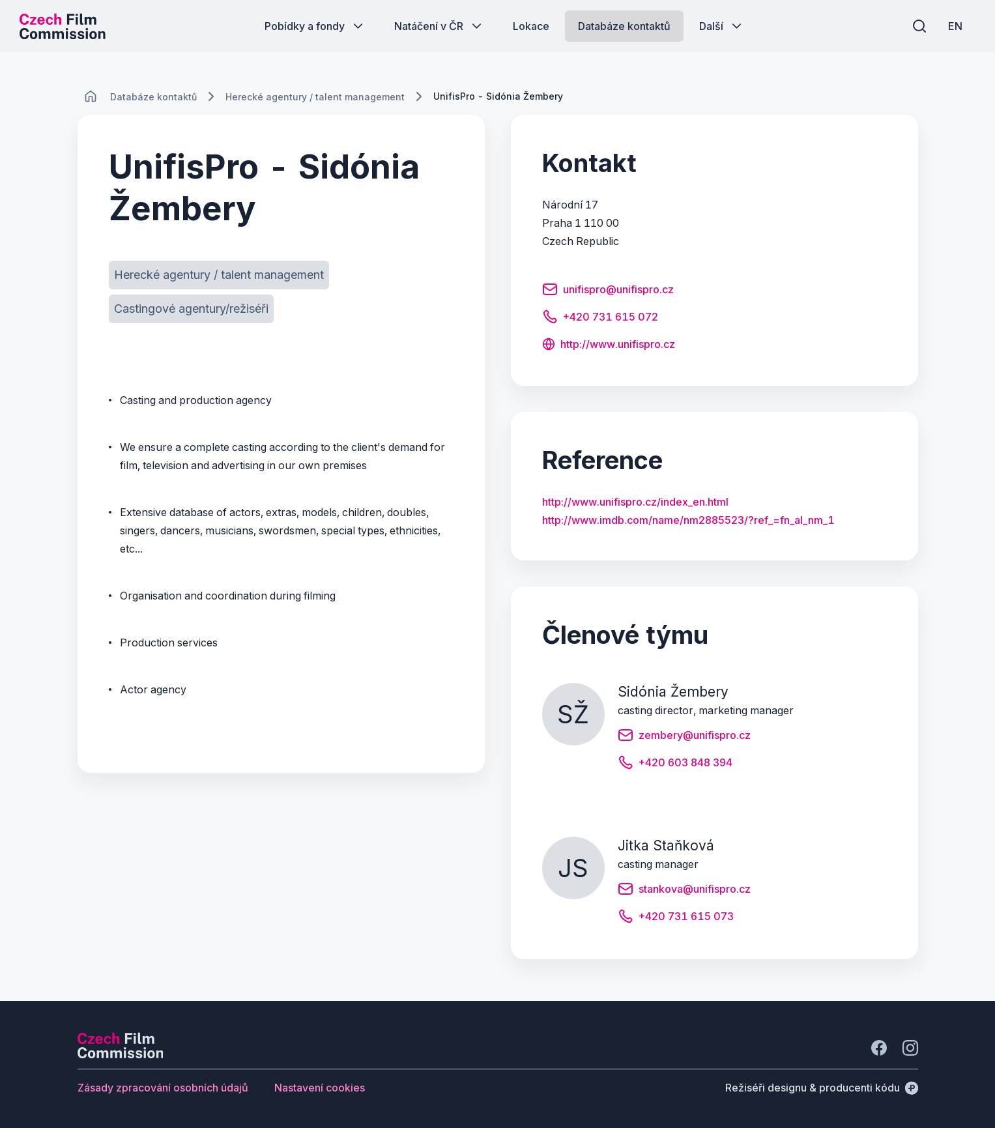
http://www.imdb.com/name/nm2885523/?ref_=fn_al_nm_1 (688, 520)
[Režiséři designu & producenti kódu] (821, 1087)
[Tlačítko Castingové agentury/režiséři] (191, 309)
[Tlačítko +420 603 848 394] (675, 764)
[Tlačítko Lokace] (531, 26)
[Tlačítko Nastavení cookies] (319, 1087)
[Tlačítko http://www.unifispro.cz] (608, 345)
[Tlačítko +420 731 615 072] (600, 318)
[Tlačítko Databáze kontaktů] (624, 26)
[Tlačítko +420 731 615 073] (676, 918)
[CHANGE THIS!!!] (91, 96)
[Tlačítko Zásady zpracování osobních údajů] (163, 1087)
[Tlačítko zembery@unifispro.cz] (684, 737)
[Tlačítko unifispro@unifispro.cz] (608, 291)
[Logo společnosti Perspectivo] (121, 1054)
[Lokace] (153, 97)
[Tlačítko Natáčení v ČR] (439, 26)
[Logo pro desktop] (63, 26)
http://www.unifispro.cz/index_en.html (635, 501)
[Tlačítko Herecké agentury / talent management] (219, 275)
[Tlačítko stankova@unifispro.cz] (684, 891)
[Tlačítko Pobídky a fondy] (315, 26)
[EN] (955, 26)
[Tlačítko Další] (721, 26)
